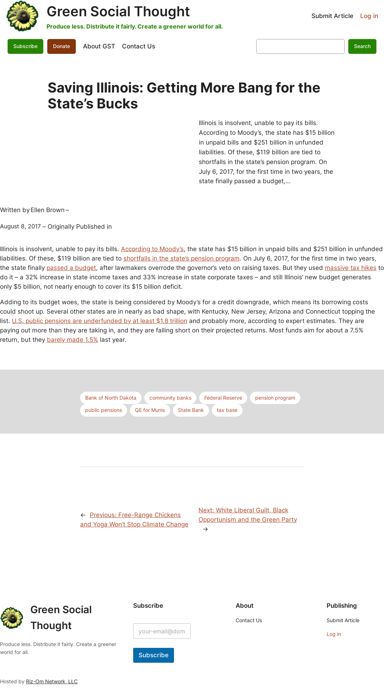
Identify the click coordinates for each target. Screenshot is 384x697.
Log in (369, 16)
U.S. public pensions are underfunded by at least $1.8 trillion (99, 320)
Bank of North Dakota (110, 398)
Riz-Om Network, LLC (52, 681)
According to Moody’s (152, 249)
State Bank (191, 410)
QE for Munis (150, 410)
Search (362, 46)
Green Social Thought (118, 11)
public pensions (103, 410)
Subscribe (25, 46)
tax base (227, 410)
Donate (61, 46)
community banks (170, 398)
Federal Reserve (223, 398)
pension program (275, 398)
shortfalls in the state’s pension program (181, 258)
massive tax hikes (350, 267)
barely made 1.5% (72, 339)
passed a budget (71, 267)
